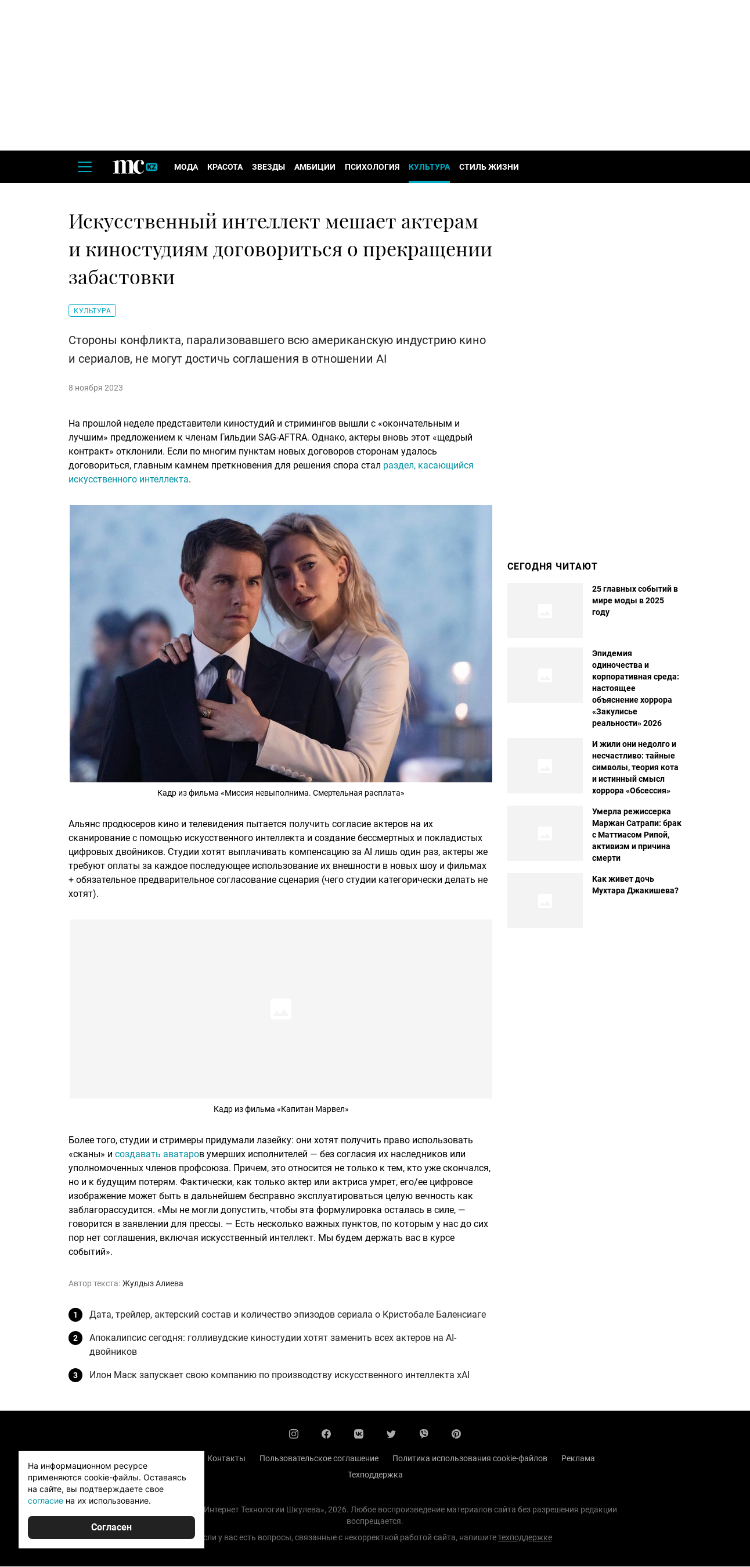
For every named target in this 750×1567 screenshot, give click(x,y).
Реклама (578, 1459)
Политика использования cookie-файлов (469, 1459)
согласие (45, 1500)
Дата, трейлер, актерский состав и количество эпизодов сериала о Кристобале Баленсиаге (287, 1315)
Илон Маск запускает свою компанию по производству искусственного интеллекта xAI (279, 1375)
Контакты (226, 1459)
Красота (225, 167)
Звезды (268, 167)
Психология (372, 167)
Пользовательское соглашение (318, 1459)
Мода (186, 167)
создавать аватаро (157, 1154)
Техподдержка (375, 1475)
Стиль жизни (489, 167)
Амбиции (315, 167)
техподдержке (525, 1538)
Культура (429, 167)
